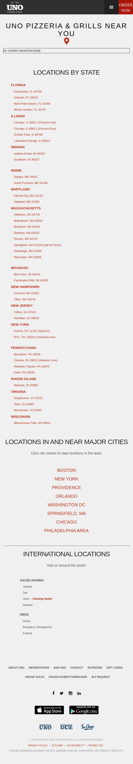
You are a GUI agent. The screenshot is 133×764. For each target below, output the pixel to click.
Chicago (66, 522)
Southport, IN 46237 (26, 159)
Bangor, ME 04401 (26, 176)
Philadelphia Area (66, 530)
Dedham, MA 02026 (26, 232)
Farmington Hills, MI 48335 (31, 280)
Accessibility (76, 745)
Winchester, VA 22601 (28, 410)
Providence (66, 487)
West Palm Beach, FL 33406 (32, 103)
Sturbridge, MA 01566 (28, 251)
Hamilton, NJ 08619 (26, 318)
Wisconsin (20, 416)
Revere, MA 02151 (26, 238)
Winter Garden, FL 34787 (30, 109)
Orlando (66, 496)
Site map (57, 745)
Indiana (18, 147)
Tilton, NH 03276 (24, 299)
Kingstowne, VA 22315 (28, 398)
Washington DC (66, 504)
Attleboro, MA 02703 (27, 214)
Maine (16, 170)
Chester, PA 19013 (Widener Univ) (36, 360)
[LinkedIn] (79, 693)
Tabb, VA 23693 (24, 404)
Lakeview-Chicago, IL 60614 (32, 140)
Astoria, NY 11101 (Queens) (32, 331)
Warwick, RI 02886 (26, 385)
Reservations (39, 667)
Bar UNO (60, 667)
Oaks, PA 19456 (24, 372)
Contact (76, 667)
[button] (111, 7)
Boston (66, 470)
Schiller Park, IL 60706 (28, 134)
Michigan (19, 268)
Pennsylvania (23, 348)
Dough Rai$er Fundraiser (68, 677)
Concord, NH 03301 (26, 293)
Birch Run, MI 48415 (27, 274)
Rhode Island (23, 379)
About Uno (16, 667)
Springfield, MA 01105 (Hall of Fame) (37, 245)
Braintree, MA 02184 (27, 226)
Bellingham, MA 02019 (28, 220)
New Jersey (22, 305)
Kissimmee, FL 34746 (27, 91)
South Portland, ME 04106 (31, 183)
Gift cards (115, 667)
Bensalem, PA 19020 (27, 354)
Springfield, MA (66, 513)
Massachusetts (26, 208)
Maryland (20, 189)
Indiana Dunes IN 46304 (29, 153)
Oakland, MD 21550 (26, 201)
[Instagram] (70, 693)
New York (20, 324)
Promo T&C (96, 745)
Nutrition (95, 667)
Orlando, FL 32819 (26, 97)
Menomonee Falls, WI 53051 (32, 423)
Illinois (18, 116)
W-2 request (101, 677)
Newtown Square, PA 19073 (32, 366)
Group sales (34, 677)
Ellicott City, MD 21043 (28, 195)
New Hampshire (25, 287)
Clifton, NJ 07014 (25, 312)
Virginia (18, 391)
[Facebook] (53, 693)
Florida (18, 85)
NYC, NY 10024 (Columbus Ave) (34, 337)
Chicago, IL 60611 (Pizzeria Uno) (35, 122)
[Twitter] (62, 693)
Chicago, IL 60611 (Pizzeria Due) (35, 128)
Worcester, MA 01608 (27, 257)
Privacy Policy (38, 745)
